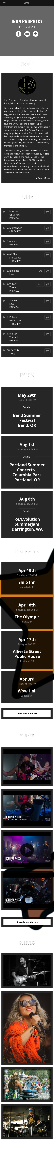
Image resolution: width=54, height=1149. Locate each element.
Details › (27, 407)
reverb (36, 34)
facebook (18, 34)
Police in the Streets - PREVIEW (15, 320)
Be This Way (15, 352)
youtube (27, 34)
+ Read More (43, 178)
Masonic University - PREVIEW (15, 215)
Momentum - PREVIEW (15, 229)
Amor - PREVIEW (14, 242)
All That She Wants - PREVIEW (15, 258)
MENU (17, 3)
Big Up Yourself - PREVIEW (14, 337)
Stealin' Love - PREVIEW (14, 304)
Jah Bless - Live (15, 272)
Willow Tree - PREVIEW (14, 287)
